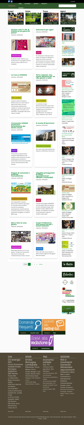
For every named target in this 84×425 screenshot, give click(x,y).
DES (56, 373)
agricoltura (46, 369)
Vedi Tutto (10, 411)
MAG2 (17, 399)
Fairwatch (11, 399)
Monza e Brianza (29, 384)
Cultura (67, 393)
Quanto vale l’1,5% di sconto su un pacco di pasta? (20, 31)
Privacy (40, 418)
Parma (33, 369)
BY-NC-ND (39, 417)
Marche (33, 374)
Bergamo (37, 378)
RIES (10, 362)
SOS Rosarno (12, 401)
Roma (38, 374)
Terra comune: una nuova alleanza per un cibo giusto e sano (45, 76)
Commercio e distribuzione (65, 377)
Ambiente (69, 391)
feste (44, 391)
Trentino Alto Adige (30, 382)
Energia (62, 385)
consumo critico (48, 367)
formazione (46, 387)
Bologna (33, 372)
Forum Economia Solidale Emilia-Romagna (15, 366)
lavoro (55, 385)
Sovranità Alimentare (66, 366)
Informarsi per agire (45, 29)
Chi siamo (27, 3)
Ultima (41, 264)
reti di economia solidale (49, 381)
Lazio (38, 372)
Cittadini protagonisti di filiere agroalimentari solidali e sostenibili (45, 175)
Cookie (45, 418)
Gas (44, 364)
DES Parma (13, 373)
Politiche (63, 381)
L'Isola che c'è (12, 408)
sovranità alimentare (48, 373)
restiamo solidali (47, 389)
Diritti (61, 395)
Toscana (28, 378)
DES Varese (11, 403)
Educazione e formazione (67, 389)
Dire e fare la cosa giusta (19, 223)
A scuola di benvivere (45, 123)
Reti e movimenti (66, 361)
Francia (27, 380)
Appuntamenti (67, 369)
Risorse (21, 8)
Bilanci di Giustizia (14, 380)
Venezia (37, 384)
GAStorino (12, 371)
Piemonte (29, 367)
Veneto (27, 374)
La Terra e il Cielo (13, 397)
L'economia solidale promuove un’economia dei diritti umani (19, 125)
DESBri (10, 382)
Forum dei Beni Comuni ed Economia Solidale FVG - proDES (15, 391)
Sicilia (32, 378)
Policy (74, 417)
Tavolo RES (12, 376)
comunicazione (47, 375)
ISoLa (18, 403)
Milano (28, 369)
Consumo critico (67, 372)
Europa (27, 372)
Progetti (44, 3)
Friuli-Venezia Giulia (31, 376)
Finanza (62, 387)
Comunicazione (66, 383)
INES (54, 389)
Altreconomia (12, 406)
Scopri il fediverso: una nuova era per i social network (44, 224)
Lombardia (31, 364)
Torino (37, 367)
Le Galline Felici (13, 378)
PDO (48, 365)
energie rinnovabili (48, 385)
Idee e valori (65, 374)
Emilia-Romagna (30, 361)
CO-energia (14, 359)
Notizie (36, 3)
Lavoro (68, 385)
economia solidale (48, 361)
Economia (69, 387)
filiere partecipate (48, 383)
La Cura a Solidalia (19, 75)
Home (20, 3)
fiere (52, 369)
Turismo (72, 393)
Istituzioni (46, 371)
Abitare (62, 393)
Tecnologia (63, 391)
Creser (10, 395)
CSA (54, 383)
